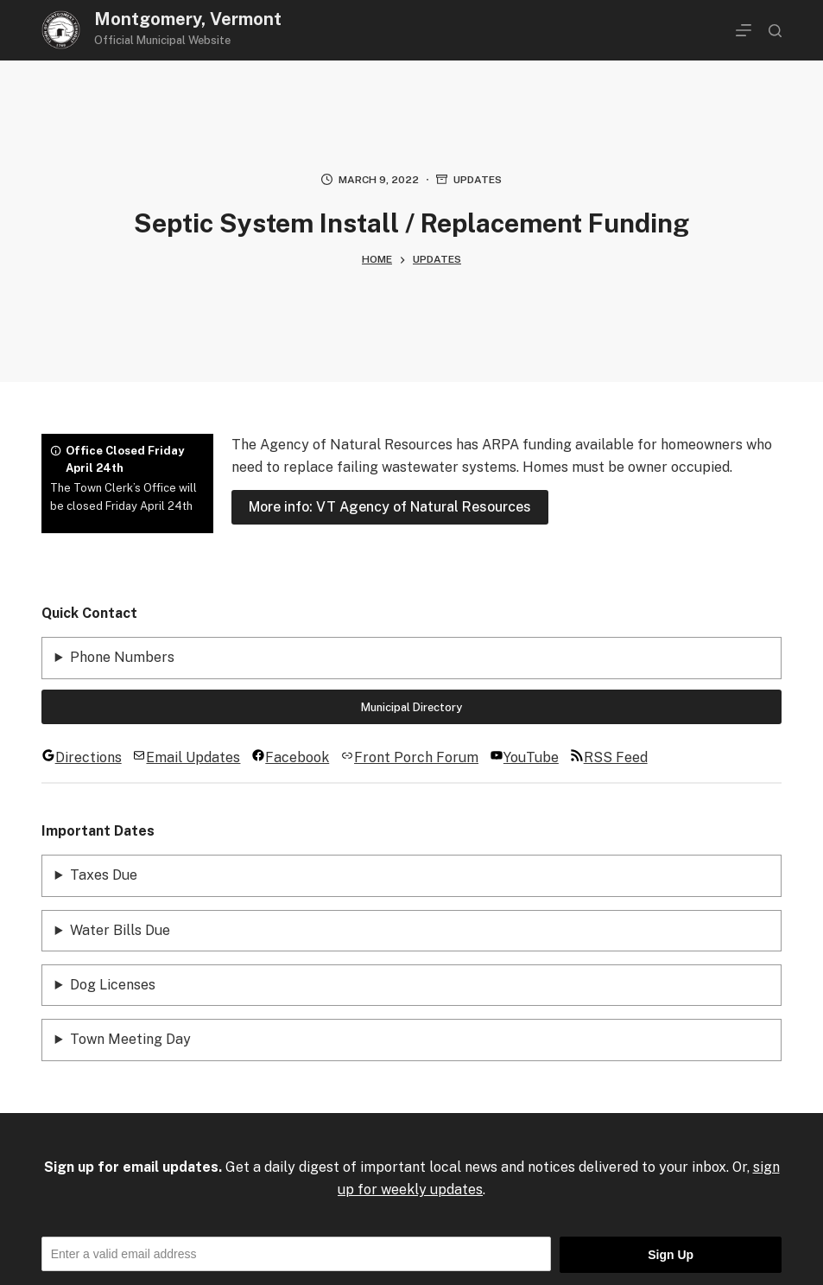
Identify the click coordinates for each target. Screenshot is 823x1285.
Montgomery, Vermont (188, 19)
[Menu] (743, 30)
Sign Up (670, 1255)
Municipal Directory (411, 707)
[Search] (775, 30)
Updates (477, 180)
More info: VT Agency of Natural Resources (390, 507)
